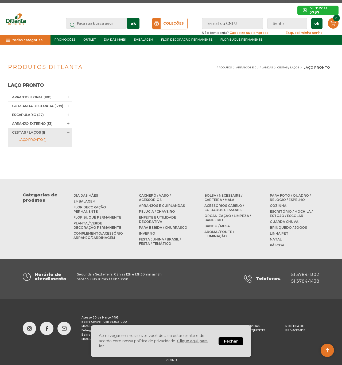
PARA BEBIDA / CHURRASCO (163, 228)
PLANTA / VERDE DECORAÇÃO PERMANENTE (97, 225)
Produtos (206, 67)
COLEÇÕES (193, 31)
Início (165, 15)
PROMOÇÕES (79, 51)
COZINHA (278, 206)
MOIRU (171, 357)
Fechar (231, 341)
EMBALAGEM (157, 51)
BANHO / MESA (217, 226)
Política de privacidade (295, 325)
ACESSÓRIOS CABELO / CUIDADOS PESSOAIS (224, 208)
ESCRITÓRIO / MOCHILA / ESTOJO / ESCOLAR (291, 213)
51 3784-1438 (305, 279)
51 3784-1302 (305, 274)
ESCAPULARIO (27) (28, 114)
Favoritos (283, 15)
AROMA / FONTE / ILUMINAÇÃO (219, 234)
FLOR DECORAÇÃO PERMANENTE (201, 51)
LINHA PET (279, 233)
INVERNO (147, 233)
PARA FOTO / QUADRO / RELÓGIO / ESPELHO (290, 197)
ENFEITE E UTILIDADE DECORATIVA (157, 219)
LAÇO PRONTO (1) (32, 140)
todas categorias (38, 52)
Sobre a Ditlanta (196, 15)
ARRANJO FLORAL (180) (31, 97)
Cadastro (227, 323)
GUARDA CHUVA (284, 222)
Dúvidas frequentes (131, 15)
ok (171, 31)
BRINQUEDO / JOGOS (288, 228)
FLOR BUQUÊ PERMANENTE (256, 51)
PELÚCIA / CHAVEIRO (157, 211)
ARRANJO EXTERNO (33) (32, 123)
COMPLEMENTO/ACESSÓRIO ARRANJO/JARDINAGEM (98, 235)
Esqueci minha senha (316, 40)
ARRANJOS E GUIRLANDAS (244, 67)
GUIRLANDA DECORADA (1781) (37, 106)
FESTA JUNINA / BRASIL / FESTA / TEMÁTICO (160, 241)
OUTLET (104, 51)
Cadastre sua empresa (243, 15)
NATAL (276, 239)
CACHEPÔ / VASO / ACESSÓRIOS (155, 197)
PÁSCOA (277, 245)
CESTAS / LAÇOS (282, 67)
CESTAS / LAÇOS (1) (28, 132)
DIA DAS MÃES (129, 51)
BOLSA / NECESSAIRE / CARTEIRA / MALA (223, 197)
